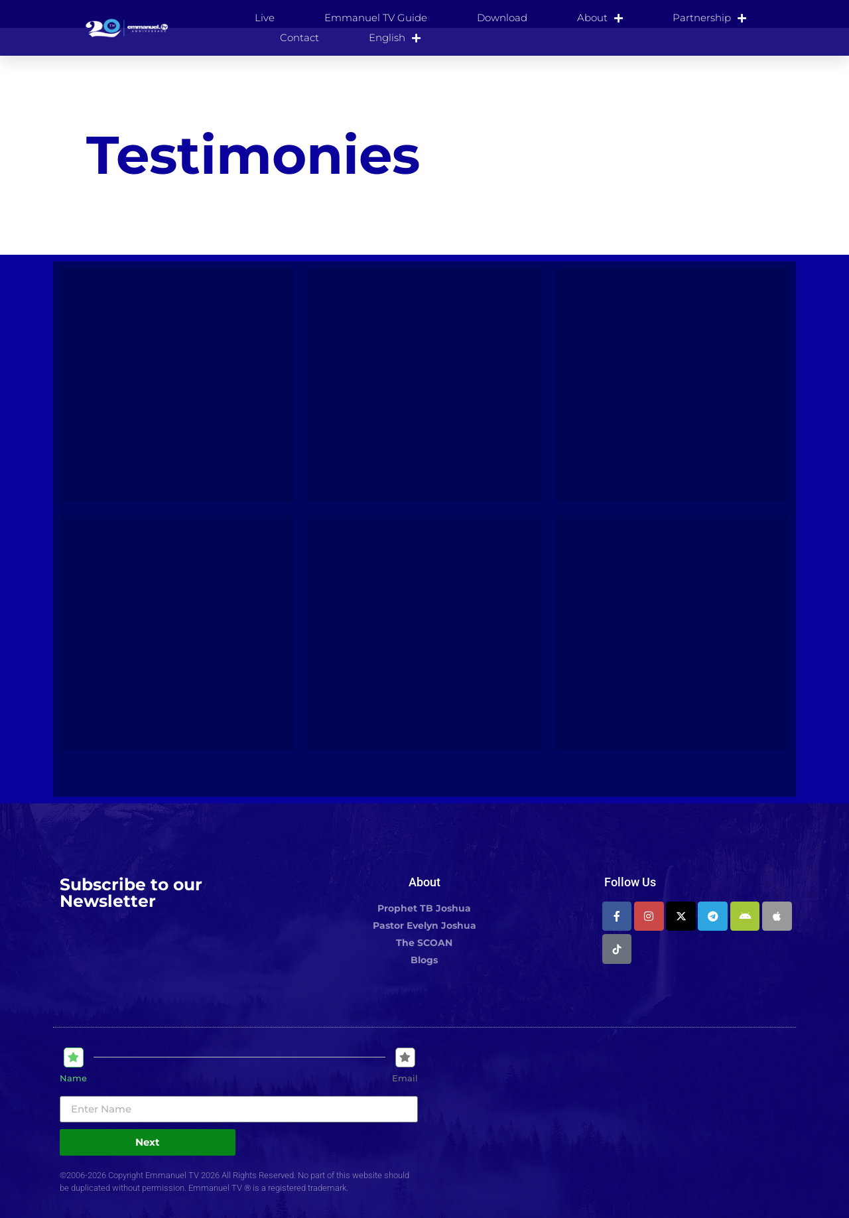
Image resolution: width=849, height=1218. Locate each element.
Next (147, 1142)
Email (405, 1078)
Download (502, 17)
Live (265, 17)
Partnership (709, 18)
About (600, 18)
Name (73, 1078)
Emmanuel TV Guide (375, 17)
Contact (299, 37)
